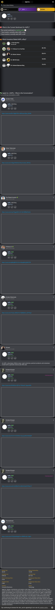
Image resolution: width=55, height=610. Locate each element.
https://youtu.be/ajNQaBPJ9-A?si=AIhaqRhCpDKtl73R (16, 262)
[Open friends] (46, 9)
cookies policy (43, 607)
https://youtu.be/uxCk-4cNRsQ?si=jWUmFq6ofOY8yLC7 (17, 486)
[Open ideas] (28, 9)
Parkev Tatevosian (10, 148)
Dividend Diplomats (11, 297)
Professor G (9, 246)
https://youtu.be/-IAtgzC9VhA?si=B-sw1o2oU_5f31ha (16, 163)
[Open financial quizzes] (9, 9)
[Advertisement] (27, 80)
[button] (52, 607)
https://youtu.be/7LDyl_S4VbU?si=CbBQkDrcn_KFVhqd (16, 313)
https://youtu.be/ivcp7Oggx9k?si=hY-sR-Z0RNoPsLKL (16, 212)
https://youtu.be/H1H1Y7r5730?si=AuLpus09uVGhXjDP (17, 436)
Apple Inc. (10, 16)
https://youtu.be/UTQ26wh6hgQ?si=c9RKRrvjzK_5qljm (16, 536)
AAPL (8, 14)
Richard (8, 347)
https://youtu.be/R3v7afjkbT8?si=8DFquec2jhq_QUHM (16, 113)
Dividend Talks (10, 99)
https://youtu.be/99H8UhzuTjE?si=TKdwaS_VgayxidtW (16, 385)
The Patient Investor (11, 197)
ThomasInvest (9, 521)
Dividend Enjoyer (10, 369)
